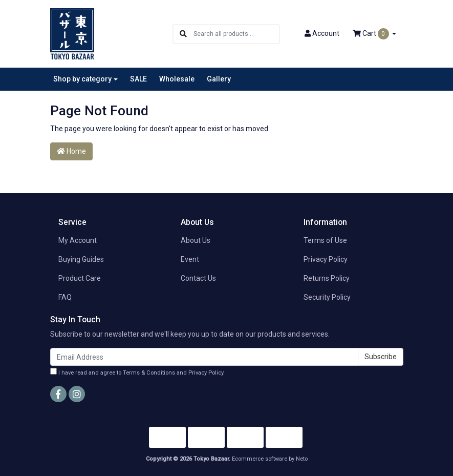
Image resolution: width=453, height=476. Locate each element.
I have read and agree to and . (137, 372)
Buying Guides (81, 259)
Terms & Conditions (149, 372)
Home (71, 151)
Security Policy (327, 297)
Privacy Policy (326, 259)
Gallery (219, 79)
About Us (195, 240)
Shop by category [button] (82, 79)
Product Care (79, 278)
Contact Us (198, 278)
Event (190, 259)
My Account (77, 240)
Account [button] (322, 33)
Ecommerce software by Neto (270, 459)
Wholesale (177, 79)
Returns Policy (327, 278)
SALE (138, 79)
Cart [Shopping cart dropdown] (372, 33)
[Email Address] (204, 357)
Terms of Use (325, 240)
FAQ (65, 297)
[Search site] (183, 34)
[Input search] (236, 34)
